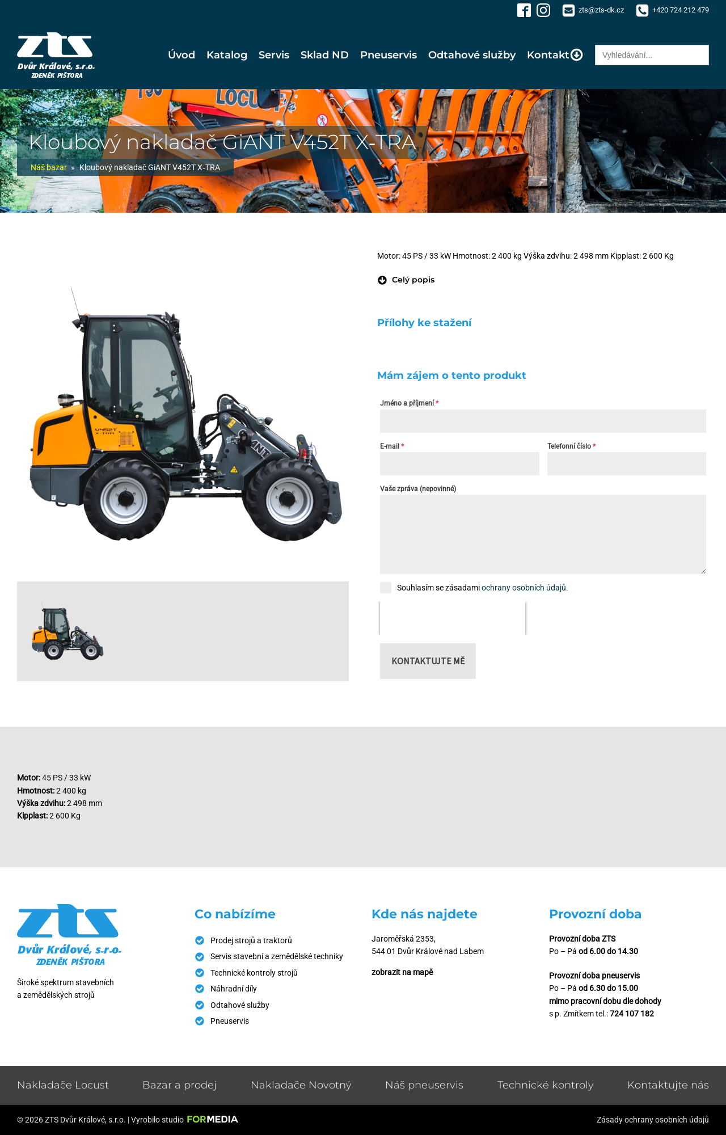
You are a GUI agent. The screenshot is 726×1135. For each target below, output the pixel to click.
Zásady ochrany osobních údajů (653, 1119)
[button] (405, 279)
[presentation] (452, 618)
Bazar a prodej (179, 1085)
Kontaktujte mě (428, 660)
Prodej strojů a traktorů (251, 940)
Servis (274, 55)
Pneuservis (388, 55)
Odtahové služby (472, 55)
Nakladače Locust (63, 1085)
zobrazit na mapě (402, 972)
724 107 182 (632, 1013)
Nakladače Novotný (301, 1085)
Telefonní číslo (571, 446)
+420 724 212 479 (680, 10)
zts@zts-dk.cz (601, 10)
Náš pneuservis (424, 1085)
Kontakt (555, 55)
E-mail (392, 446)
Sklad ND (325, 55)
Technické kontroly (545, 1085)
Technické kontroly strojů (254, 972)
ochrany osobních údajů (524, 587)
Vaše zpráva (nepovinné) (418, 489)
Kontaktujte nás (668, 1085)
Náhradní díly (233, 988)
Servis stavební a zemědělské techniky (276, 956)
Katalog (226, 55)
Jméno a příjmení (409, 403)
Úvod (181, 55)
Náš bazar (49, 167)
